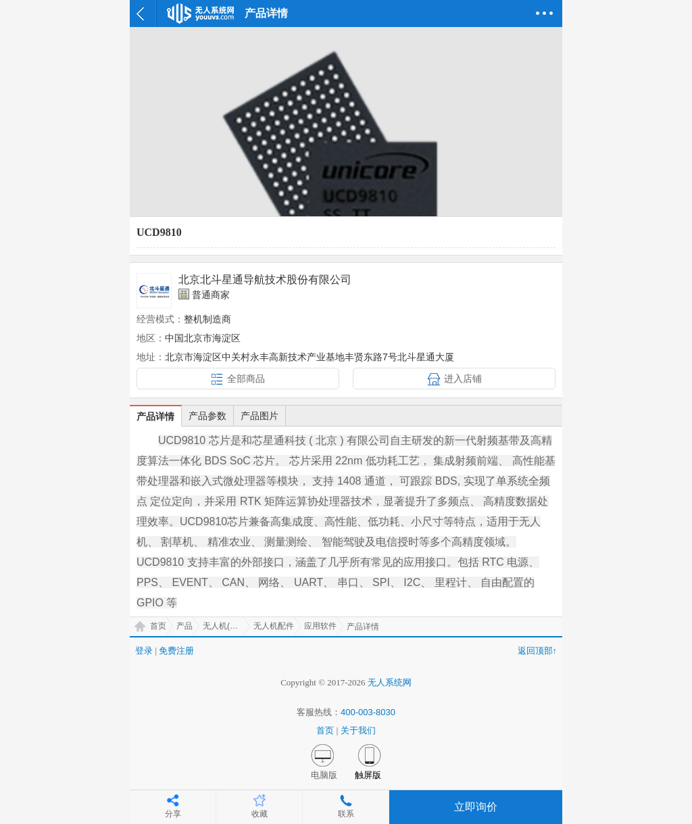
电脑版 (324, 775)
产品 (184, 626)
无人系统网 (390, 682)
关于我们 (358, 730)
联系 (346, 814)
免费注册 (176, 651)
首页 (158, 626)
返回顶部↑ (538, 651)
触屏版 (368, 775)
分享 (173, 814)
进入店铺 (463, 378)
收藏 (259, 814)
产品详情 (155, 416)
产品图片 (259, 415)
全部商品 (246, 378)
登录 (144, 651)
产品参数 (207, 415)
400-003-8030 (368, 712)
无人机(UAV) (226, 626)
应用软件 (320, 626)
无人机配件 (273, 626)
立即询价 (475, 807)
